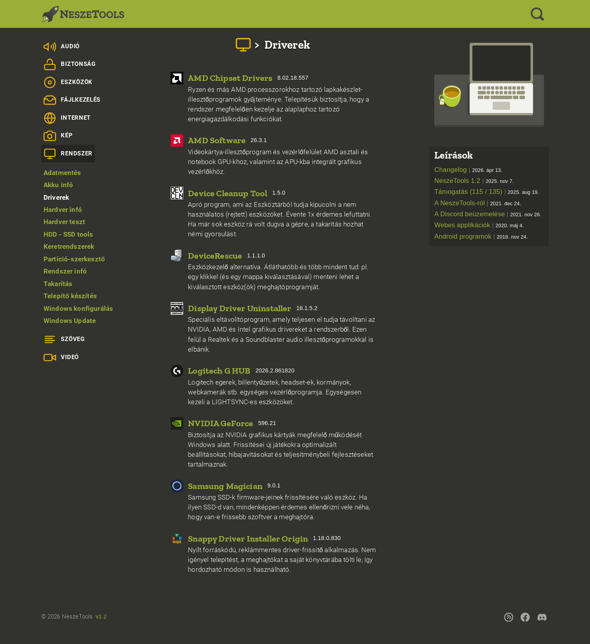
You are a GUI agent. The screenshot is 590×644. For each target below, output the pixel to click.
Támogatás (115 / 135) (486, 191)
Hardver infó (63, 209)
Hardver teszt (64, 222)
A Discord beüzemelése (487, 214)
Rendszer (68, 154)
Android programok (481, 236)
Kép (58, 136)
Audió (62, 46)
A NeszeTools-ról (477, 203)
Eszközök (68, 82)
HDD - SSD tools (68, 234)
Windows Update (70, 321)
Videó (61, 357)
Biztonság (70, 64)
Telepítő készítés (70, 296)
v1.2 (101, 616)
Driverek (56, 197)
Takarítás (58, 284)
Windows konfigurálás (78, 308)
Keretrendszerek (69, 246)
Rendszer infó (65, 271)
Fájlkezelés (72, 100)
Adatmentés (62, 173)
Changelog (468, 169)
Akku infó (58, 185)
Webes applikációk (479, 225)
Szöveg (64, 339)
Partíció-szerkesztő (74, 259)
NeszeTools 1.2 (474, 180)
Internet (67, 118)
